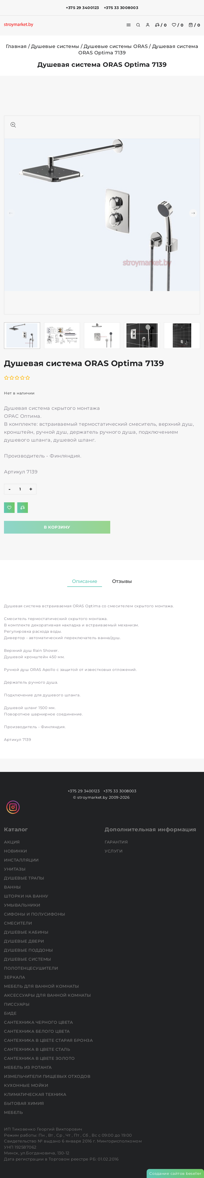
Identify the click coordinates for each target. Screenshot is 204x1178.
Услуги (114, 851)
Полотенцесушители (31, 968)
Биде (11, 1013)
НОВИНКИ (16, 851)
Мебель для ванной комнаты (42, 986)
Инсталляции (22, 860)
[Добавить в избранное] (9, 507)
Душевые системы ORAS (116, 46)
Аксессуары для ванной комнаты (48, 995)
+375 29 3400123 (82, 7)
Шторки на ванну (26, 896)
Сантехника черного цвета (39, 1022)
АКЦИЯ (12, 842)
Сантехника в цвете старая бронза (49, 1040)
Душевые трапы (24, 878)
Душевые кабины (27, 932)
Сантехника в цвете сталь (37, 1049)
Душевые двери (24, 941)
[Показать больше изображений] (13, 125)
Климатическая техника (35, 1094)
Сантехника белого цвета (37, 1031)
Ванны (13, 887)
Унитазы (15, 869)
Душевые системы (55, 46)
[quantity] (20, 489)
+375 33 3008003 (121, 7)
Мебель (14, 1112)
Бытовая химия (24, 1103)
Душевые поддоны (29, 950)
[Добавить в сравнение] (22, 507)
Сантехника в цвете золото (40, 1058)
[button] (193, 213)
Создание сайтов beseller (175, 1173)
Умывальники (22, 905)
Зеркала (15, 977)
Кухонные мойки (26, 1085)
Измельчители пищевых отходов (48, 1076)
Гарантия (117, 842)
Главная (16, 46)
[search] (138, 25)
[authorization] (148, 25)
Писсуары (17, 1004)
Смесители (18, 923)
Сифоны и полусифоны (35, 914)
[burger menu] (128, 25)
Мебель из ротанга (28, 1067)
